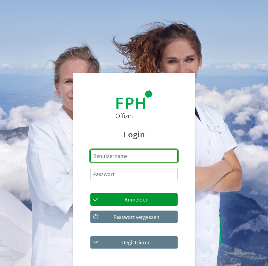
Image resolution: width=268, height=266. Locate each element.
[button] (134, 242)
